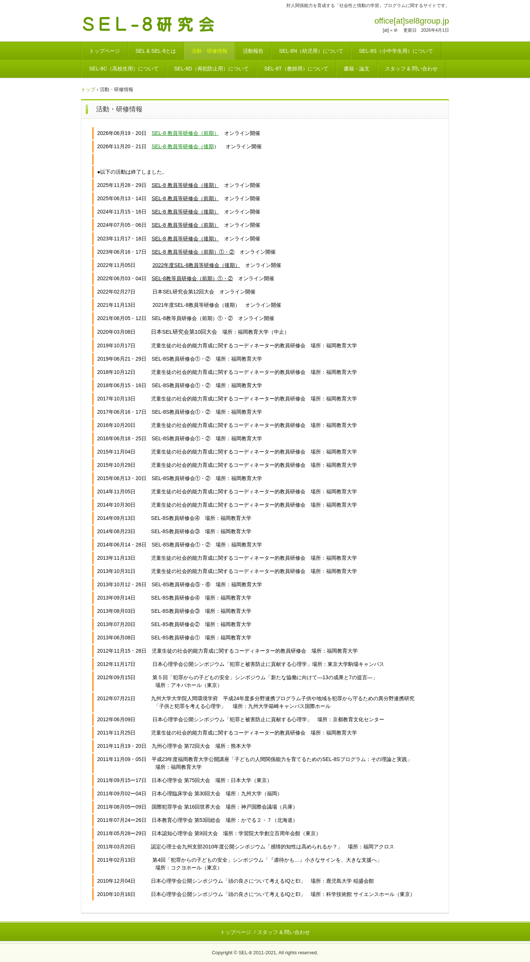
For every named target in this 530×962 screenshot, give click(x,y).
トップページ (104, 51)
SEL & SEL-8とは (155, 51)
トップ (88, 89)
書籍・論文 (357, 69)
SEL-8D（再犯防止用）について (211, 69)
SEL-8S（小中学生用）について (396, 51)
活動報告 (253, 51)
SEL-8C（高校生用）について (124, 69)
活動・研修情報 (209, 51)
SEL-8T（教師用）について (296, 69)
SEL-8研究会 (156, 23)
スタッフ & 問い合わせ (411, 69)
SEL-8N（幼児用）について (311, 51)
